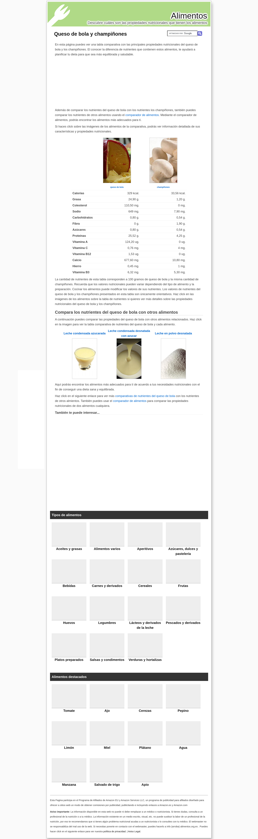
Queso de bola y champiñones (90, 34)
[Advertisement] (129, 81)
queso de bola (117, 187)
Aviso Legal (134, 831)
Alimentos (189, 15)
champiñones (163, 187)
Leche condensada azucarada (84, 333)
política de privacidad (114, 831)
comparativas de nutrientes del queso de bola (145, 396)
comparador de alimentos (142, 115)
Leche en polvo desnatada (173, 333)
